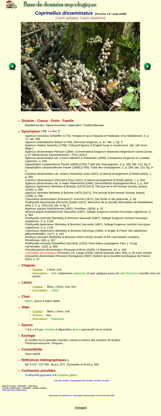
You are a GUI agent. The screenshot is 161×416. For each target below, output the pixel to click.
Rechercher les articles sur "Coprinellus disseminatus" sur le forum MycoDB (81, 395)
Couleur (37, 269)
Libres (54, 290)
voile (122, 273)
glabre (73, 375)
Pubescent (57, 318)
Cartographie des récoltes (81, 381)
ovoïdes (50, 329)
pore (78, 329)
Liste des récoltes (61, 381)
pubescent (79, 273)
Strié (54, 273)
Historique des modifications (14, 390)
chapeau (63, 375)
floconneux (132, 273)
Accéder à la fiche (101, 381)
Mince (29, 301)
